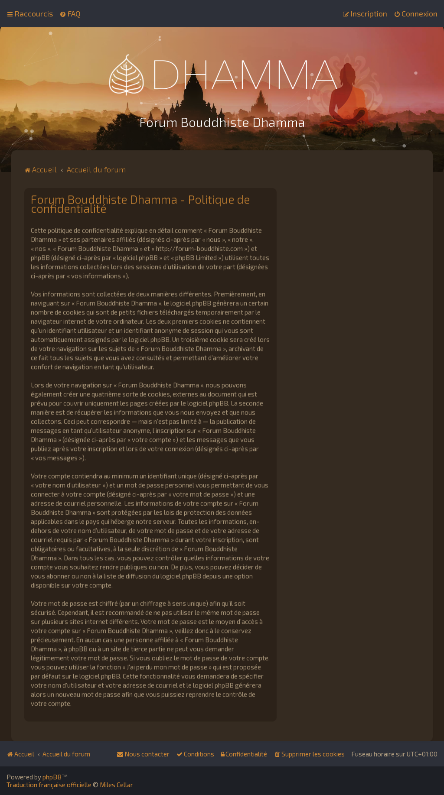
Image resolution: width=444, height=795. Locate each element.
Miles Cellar (116, 785)
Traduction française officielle (49, 785)
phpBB (52, 777)
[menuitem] (70, 13)
